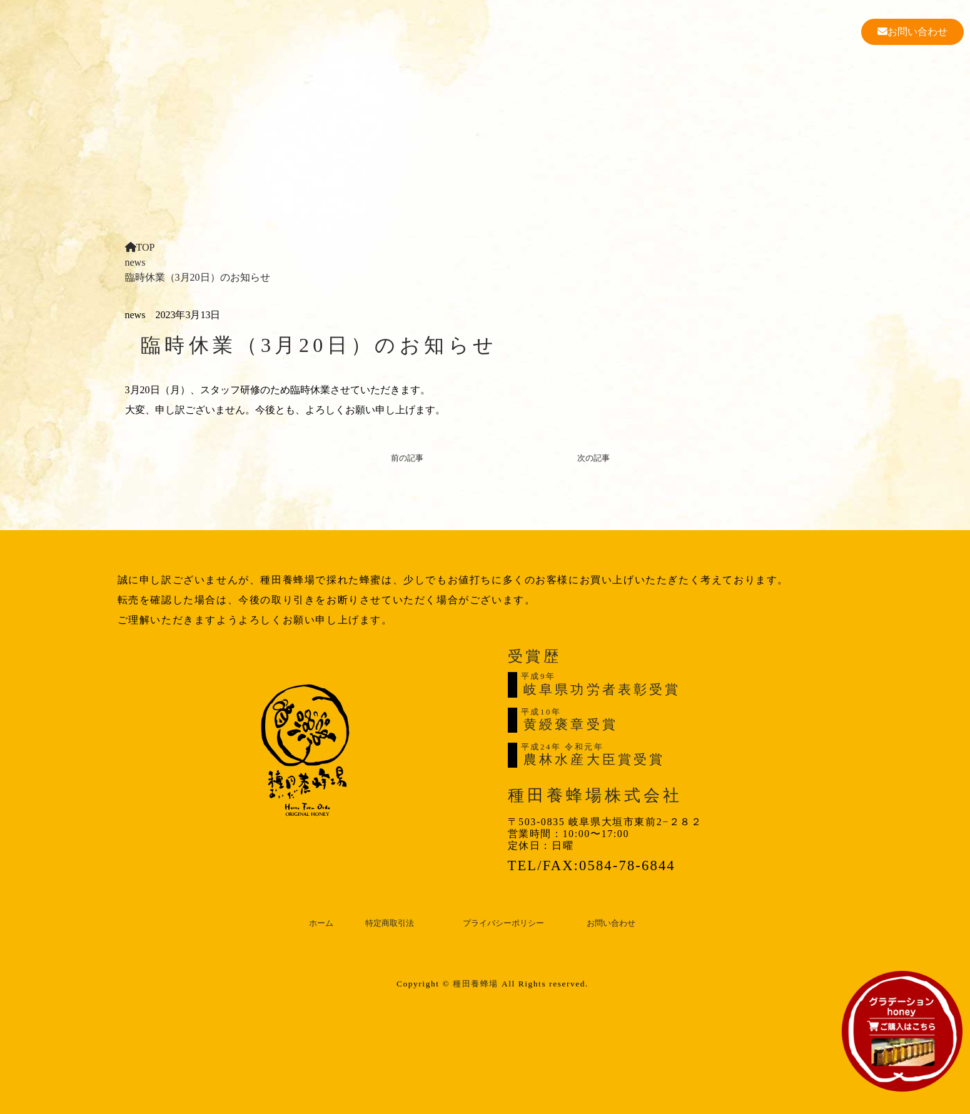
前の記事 (407, 458)
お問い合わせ (912, 31)
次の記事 (593, 458)
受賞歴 (535, 656)
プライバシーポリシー (503, 923)
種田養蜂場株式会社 (595, 795)
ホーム (321, 923)
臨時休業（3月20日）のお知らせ (197, 277)
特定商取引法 (389, 923)
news (135, 262)
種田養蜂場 (475, 983)
